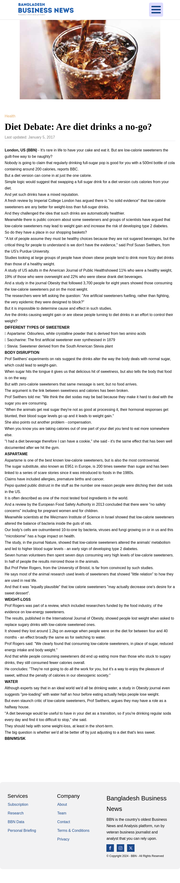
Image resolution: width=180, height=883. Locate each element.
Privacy (63, 839)
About (62, 804)
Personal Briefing (22, 831)
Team (61, 813)
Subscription (18, 804)
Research (16, 813)
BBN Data (16, 822)
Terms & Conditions (73, 831)
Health (10, 116)
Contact (63, 822)
